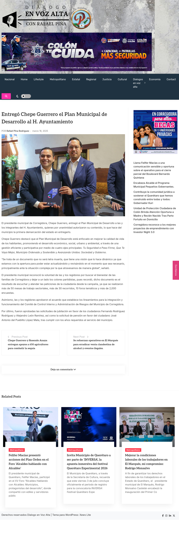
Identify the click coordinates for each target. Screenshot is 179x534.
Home (24, 79)
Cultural (122, 79)
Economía (154, 79)
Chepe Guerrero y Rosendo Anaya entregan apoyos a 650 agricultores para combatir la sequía (28, 344)
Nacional (10, 79)
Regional (91, 79)
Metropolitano (58, 79)
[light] (21, 96)
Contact (171, 79)
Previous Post (20, 336)
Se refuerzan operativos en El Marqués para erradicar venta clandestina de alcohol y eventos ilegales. (95, 344)
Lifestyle (39, 79)
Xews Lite (85, 514)
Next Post (79, 336)
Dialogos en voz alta (138, 83)
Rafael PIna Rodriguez (18, 131)
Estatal (76, 79)
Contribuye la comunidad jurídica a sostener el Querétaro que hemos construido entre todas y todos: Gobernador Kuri (154, 197)
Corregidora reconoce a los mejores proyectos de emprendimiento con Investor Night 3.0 (155, 228)
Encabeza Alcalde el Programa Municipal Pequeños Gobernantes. (154, 184)
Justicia (107, 79)
